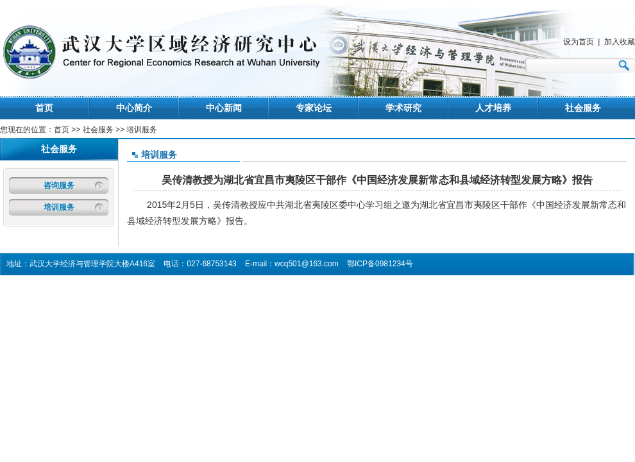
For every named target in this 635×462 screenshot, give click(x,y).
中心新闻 (224, 108)
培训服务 (59, 207)
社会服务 (583, 108)
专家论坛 (314, 108)
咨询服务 (59, 185)
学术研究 (403, 108)
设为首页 (578, 41)
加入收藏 (619, 41)
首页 (44, 108)
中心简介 (134, 108)
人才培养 (493, 108)
